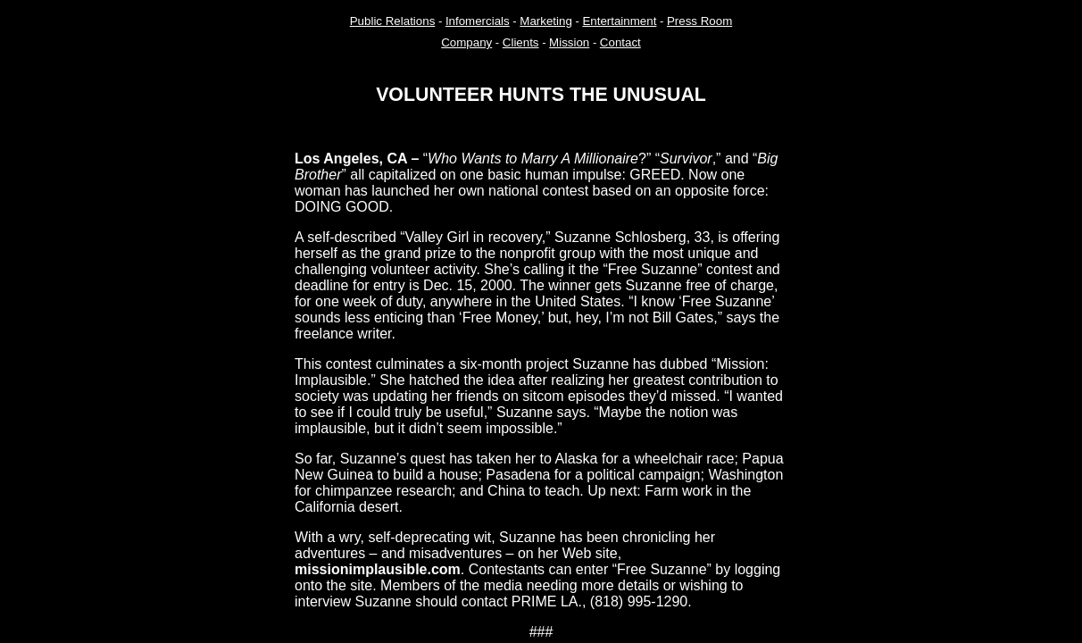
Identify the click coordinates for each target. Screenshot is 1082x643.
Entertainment (619, 21)
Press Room (699, 21)
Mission (569, 42)
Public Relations (393, 21)
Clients (521, 42)
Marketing (546, 21)
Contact (620, 42)
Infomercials (477, 21)
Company (466, 42)
